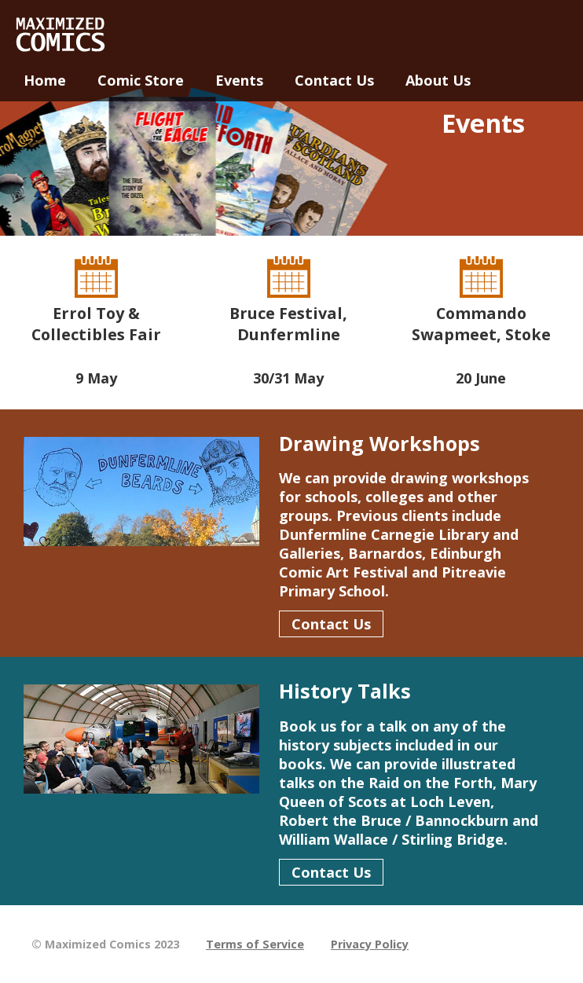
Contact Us (331, 623)
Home (45, 80)
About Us (438, 80)
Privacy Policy (370, 944)
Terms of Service (255, 944)
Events (239, 80)
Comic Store (140, 80)
